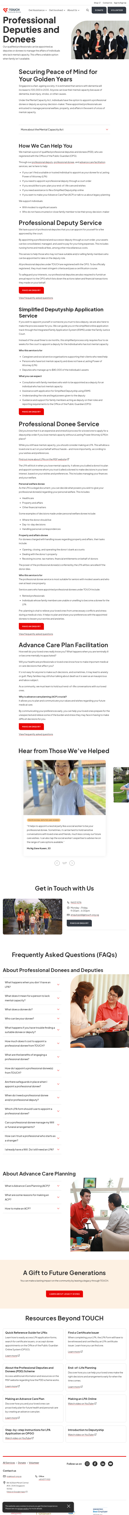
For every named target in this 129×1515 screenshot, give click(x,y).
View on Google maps (17, 1492)
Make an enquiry (81, 923)
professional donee (64, 162)
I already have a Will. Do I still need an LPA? (29, 1149)
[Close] (68, 1506)
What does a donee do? (19, 1009)
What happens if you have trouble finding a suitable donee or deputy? (30, 1030)
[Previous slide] (57, 863)
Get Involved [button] (57, 10)
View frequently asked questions (36, 297)
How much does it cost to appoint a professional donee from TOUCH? (25, 1043)
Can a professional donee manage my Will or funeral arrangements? (29, 1124)
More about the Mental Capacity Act (42, 129)
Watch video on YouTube (82, 1403)
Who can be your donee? (19, 1018)
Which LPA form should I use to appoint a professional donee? (28, 1111)
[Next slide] (72, 863)
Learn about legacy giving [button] (64, 1294)
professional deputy (42, 162)
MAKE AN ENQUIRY (33, 290)
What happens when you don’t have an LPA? (28, 984)
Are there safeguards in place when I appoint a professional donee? (26, 1084)
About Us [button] (73, 10)
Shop (97, 3)
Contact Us (107, 3)
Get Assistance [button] (38, 10)
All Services (9, 1462)
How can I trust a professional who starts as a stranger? (30, 1138)
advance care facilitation (92, 162)
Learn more (12, 1355)
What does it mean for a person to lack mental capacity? (27, 998)
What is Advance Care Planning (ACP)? (27, 1185)
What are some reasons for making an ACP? (27, 1197)
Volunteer (117, 10)
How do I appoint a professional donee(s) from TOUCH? (29, 1070)
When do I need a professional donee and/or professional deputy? (26, 1097)
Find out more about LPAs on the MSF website (44, 459)
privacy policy (23, 1508)
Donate (99, 10)
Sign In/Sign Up (120, 3)
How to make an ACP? (18, 1208)
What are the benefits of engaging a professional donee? (26, 1057)
